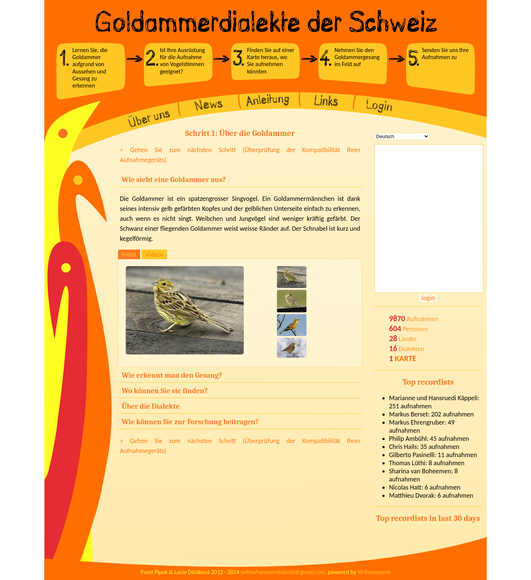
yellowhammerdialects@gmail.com (283, 572)
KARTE (405, 358)
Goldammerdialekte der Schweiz (265, 21)
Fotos (129, 254)
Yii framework (374, 572)
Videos (154, 254)
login (428, 298)
